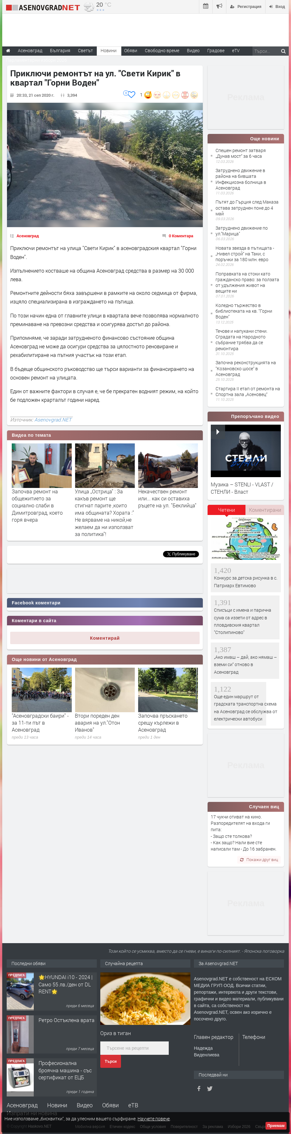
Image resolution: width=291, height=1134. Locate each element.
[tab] (227, 512)
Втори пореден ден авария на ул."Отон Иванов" (160, 722)
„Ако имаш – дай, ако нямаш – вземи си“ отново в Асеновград (245, 664)
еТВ (133, 1105)
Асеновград (28, 236)
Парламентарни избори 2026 (36, 60)
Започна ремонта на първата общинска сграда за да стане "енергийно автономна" (39, 502)
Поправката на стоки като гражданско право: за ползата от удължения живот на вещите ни (247, 282)
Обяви (110, 1105)
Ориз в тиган (115, 1033)
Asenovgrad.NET (52, 419)
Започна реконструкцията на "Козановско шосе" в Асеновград (246, 368)
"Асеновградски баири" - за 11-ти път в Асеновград (103, 722)
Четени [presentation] (226, 509)
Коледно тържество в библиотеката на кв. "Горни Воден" (244, 311)
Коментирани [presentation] (265, 509)
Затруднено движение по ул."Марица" (242, 231)
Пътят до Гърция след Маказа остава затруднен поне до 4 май (247, 207)
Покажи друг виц (259, 859)
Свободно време (162, 50)
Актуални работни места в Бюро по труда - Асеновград (41, 722)
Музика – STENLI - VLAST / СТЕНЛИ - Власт (242, 488)
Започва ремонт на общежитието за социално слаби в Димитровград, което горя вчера (100, 505)
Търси (111, 1061)
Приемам (276, 1126)
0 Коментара (181, 236)
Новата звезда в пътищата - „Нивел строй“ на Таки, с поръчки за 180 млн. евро (245, 253)
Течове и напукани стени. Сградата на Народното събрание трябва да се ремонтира (241, 339)
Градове (215, 50)
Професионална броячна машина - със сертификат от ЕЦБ (65, 1076)
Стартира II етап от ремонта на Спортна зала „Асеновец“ (248, 391)
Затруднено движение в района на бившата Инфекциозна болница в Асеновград (241, 179)
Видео (85, 1105)
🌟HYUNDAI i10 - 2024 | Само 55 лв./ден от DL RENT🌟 (66, 990)
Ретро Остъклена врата (67, 1026)
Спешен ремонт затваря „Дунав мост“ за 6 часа (241, 153)
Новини (109, 50)
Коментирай (105, 638)
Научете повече (154, 1119)
